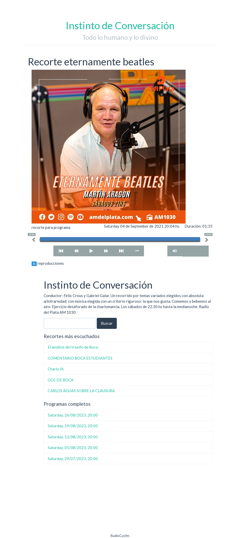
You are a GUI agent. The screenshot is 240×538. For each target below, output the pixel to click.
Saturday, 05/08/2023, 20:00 (73, 447)
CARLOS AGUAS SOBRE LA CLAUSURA (81, 390)
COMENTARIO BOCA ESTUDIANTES (80, 358)
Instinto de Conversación (120, 25)
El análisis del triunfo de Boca (73, 347)
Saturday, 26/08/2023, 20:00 (73, 415)
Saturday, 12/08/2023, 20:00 (73, 436)
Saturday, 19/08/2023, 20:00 (73, 425)
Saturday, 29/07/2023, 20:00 (73, 458)
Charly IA (56, 369)
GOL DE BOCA (60, 380)
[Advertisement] (128, 501)
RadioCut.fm (120, 536)
